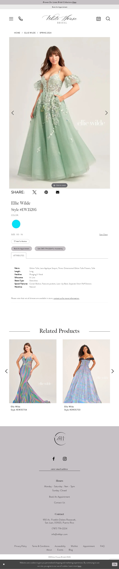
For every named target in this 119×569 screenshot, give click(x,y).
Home (17, 32)
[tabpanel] (59, 112)
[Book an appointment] (59, 7)
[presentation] (32, 371)
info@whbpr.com (59, 534)
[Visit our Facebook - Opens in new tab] (53, 459)
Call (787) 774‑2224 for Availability (50, 248)
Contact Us (59, 502)
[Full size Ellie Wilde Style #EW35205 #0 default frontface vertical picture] (59, 112)
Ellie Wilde (29, 32)
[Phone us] (20, 18)
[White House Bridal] (59, 19)
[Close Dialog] (4, 564)
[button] (11, 18)
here (79, 565)
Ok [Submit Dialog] (114, 564)
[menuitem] (11, 18)
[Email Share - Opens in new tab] (57, 192)
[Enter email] (59, 469)
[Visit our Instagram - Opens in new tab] (65, 459)
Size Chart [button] (103, 234)
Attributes (18, 255)
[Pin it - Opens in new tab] (46, 192)
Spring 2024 (45, 32)
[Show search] (108, 18)
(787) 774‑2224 (59, 528)
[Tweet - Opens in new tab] (34, 192)
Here (74, 2)
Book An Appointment (21, 248)
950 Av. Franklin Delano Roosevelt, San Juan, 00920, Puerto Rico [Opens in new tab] (59, 521)
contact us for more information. (66, 298)
